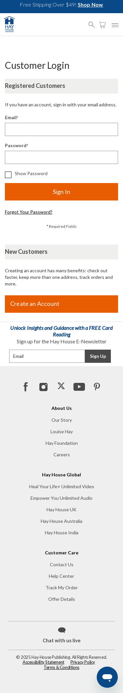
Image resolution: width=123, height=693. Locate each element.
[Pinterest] (96, 386)
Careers (61, 454)
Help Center (61, 576)
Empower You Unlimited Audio (61, 498)
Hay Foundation (62, 443)
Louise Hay (62, 431)
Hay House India (61, 532)
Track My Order (62, 587)
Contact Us (61, 564)
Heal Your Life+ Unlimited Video (61, 486)
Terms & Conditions (61, 667)
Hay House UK (61, 509)
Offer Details (61, 599)
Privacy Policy (83, 662)
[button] (93, 21)
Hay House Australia (61, 521)
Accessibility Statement (43, 662)
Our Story (61, 420)
